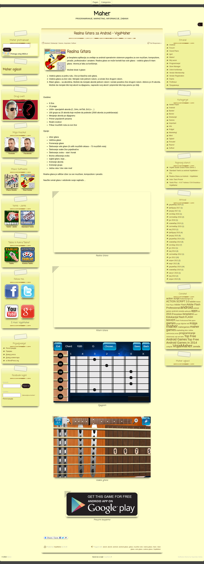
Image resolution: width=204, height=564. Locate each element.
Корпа (171, 79)
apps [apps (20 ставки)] (194, 310)
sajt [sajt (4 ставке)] (176, 336)
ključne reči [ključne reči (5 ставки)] (185, 324)
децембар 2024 (175, 205)
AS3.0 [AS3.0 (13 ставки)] (169, 313)
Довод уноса (11, 354)
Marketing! (173, 133)
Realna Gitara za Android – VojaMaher (102, 33)
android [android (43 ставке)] (186, 307)
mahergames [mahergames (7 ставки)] (184, 327)
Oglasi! (171, 139)
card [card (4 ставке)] (195, 314)
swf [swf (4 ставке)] (179, 336)
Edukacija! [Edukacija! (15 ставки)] (172, 317)
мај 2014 (172, 251)
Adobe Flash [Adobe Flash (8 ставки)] (180, 304)
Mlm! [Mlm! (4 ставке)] (186, 330)
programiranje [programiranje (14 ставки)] (187, 333)
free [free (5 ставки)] (189, 320)
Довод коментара (12, 358)
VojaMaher (57, 547)
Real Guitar (27, 190)
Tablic (11, 263)
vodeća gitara (147, 549)
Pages (95, 2)
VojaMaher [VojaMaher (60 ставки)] (182, 345)
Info (170, 126)
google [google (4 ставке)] (178, 323)
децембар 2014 (175, 239)
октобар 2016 (174, 214)
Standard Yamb (28, 227)
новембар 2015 (175, 223)
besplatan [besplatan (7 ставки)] (178, 314)
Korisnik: (5, 382)
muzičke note (138, 547)
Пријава (9, 351)
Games (60, 43)
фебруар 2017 (174, 208)
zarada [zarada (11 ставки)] (196, 346)
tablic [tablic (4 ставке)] (182, 336)
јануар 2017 (173, 211)
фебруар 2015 (174, 233)
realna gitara (148, 547)
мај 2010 (172, 276)
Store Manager (174, 66)
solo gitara (138, 549)
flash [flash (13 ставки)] (182, 317)
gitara (131, 547)
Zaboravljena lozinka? (28, 395)
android (115, 547)
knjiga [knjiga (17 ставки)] (193, 323)
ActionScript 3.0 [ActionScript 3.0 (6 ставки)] (186, 299)
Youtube (11, 153)
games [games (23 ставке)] (171, 323)
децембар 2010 (175, 267)
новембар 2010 (175, 270)
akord (105, 547)
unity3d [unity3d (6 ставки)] (169, 347)
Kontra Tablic (27, 263)
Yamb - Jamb (11, 227)
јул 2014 (172, 248)
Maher (102, 14)
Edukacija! (54, 43)
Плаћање (173, 82)
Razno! (171, 145)
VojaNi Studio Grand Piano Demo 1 (182, 167)
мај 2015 (172, 229)
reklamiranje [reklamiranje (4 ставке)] (170, 336)
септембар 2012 (175, 254)
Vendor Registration (176, 76)
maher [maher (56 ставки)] (172, 326)
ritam (154, 547)
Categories (106, 2)
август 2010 (173, 273)
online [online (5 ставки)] (191, 330)
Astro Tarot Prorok (176, 179)
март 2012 (173, 264)
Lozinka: (5, 391)
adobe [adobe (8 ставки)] (193, 301)
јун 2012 (172, 257)
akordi (110, 547)
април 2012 (173, 260)
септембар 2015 (175, 226)
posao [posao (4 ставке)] (177, 333)
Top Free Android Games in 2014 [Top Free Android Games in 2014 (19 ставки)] (182, 341)
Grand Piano (174, 51)
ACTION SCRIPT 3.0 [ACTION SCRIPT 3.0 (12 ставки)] (177, 301)
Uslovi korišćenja (175, 70)
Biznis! (171, 114)
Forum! (172, 48)
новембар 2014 (175, 242)
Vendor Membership (176, 73)
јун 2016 (172, 220)
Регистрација (11, 348)
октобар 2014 (174, 245)
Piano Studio (11, 190)
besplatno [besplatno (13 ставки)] (188, 313)
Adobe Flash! (174, 105)
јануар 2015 (173, 236)
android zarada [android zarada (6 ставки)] (178, 311)
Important (67, 43)
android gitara (123, 547)
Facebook (27, 153)
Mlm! (171, 136)
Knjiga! (171, 129)
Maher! (172, 57)
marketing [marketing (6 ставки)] (180, 330)
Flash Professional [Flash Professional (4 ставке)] (182, 320)
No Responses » (155, 43)
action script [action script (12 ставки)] (172, 298)
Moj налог (173, 60)
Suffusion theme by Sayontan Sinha (190, 557)
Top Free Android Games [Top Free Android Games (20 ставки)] (181, 338)
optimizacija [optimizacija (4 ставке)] (170, 333)
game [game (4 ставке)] (193, 320)
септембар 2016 (175, 217)
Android (47, 43)
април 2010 (173, 279)
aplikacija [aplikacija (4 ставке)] (188, 311)
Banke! (171, 111)
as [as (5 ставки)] (199, 311)
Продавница (174, 85)
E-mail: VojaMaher (20, 322)
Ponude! (172, 142)
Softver (73, 43)
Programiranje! (174, 63)
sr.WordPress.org (12, 361)
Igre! (171, 54)
